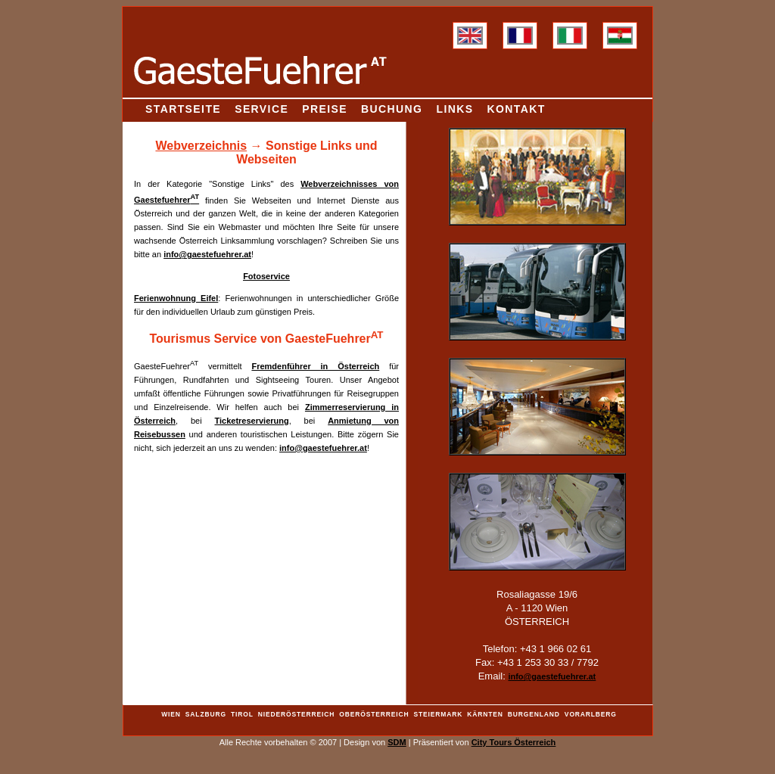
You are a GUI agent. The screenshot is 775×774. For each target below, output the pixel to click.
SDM (397, 742)
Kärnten (485, 714)
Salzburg (205, 714)
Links (454, 109)
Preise (324, 109)
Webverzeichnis (201, 145)
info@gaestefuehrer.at (207, 254)
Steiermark (438, 714)
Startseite (183, 109)
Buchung (391, 109)
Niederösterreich (296, 714)
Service (261, 109)
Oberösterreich (374, 714)
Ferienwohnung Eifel (176, 298)
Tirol (242, 714)
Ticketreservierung (251, 420)
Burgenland (534, 714)
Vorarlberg (591, 714)
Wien (171, 714)
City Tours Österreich (514, 742)
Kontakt (516, 109)
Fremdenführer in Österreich (315, 366)
